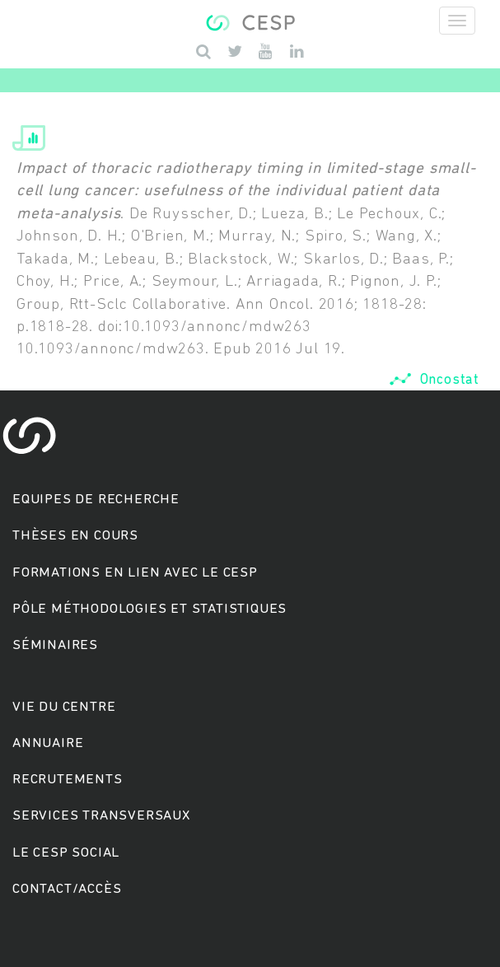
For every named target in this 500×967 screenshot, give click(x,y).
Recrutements (67, 780)
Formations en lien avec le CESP (135, 573)
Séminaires (55, 645)
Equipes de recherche (96, 500)
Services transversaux (101, 816)
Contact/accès (66, 889)
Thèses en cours (75, 536)
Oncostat (434, 380)
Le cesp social (65, 853)
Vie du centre (63, 707)
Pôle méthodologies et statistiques (149, 609)
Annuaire (47, 743)
